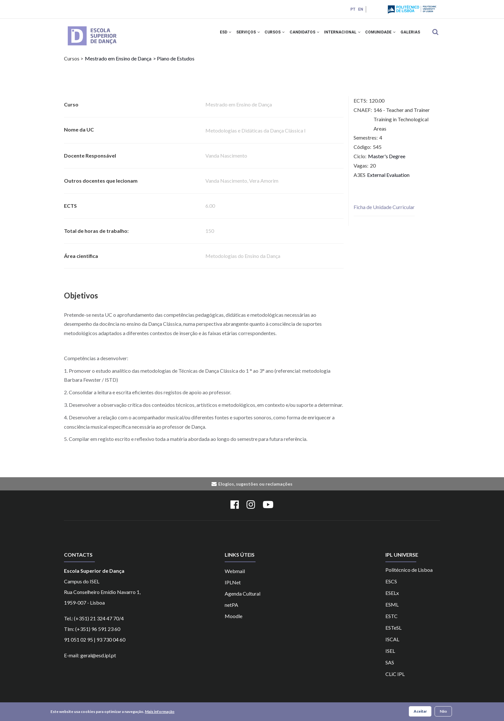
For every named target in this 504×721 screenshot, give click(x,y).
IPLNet (233, 587)
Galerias (409, 34)
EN (360, 9)
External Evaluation (388, 180)
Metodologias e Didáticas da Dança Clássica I (255, 136)
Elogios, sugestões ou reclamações (255, 489)
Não (443, 711)
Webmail (235, 576)
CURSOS (266, 34)
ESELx (392, 598)
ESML (392, 610)
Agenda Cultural (242, 599)
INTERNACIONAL (338, 34)
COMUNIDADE (378, 34)
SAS (389, 667)
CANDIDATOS (298, 34)
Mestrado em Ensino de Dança (118, 64)
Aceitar (420, 711)
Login (375, 9)
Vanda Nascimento (226, 161)
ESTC (391, 621)
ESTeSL (393, 633)
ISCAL (392, 644)
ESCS (391, 586)
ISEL (390, 656)
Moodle (233, 621)
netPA (231, 610)
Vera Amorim (263, 186)
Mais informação (160, 711)
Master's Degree (386, 162)
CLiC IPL (395, 679)
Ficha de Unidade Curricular (384, 212)
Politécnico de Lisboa (409, 575)
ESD (214, 34)
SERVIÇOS (238, 34)
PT (352, 9)
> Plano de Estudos (173, 64)
